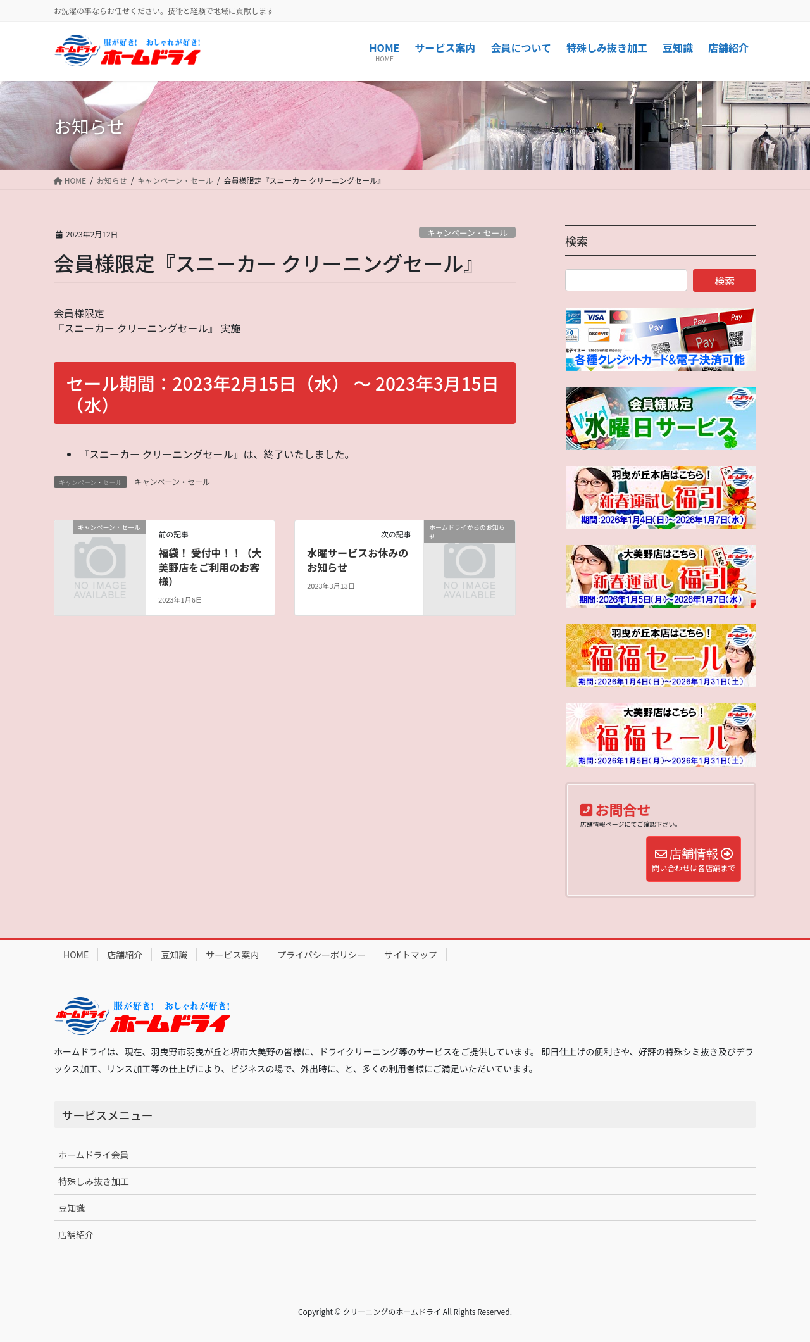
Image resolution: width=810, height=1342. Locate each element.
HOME (76, 954)
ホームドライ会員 (93, 1154)
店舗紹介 (124, 954)
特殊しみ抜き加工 (93, 1181)
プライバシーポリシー (321, 954)
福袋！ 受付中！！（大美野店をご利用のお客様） (210, 567)
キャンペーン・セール (467, 233)
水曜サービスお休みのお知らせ (357, 559)
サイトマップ (410, 954)
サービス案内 (232, 954)
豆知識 (174, 954)
